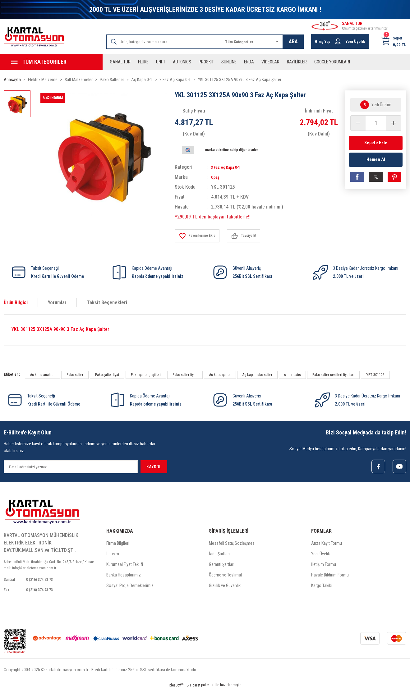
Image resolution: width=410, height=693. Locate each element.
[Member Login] (338, 41)
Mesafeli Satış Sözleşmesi (232, 544)
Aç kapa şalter (220, 375)
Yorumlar (57, 302)
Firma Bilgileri (117, 544)
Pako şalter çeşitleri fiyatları (333, 375)
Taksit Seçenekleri (107, 302)
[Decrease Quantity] (358, 123)
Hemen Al (376, 162)
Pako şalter (75, 375)
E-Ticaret (193, 688)
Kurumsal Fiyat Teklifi (124, 565)
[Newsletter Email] (71, 466)
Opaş (216, 177)
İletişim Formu (323, 565)
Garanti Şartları (221, 565)
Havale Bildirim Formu (330, 576)
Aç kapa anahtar (42, 375)
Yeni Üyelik (320, 555)
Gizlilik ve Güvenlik (225, 587)
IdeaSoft (176, 688)
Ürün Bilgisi (16, 302)
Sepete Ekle (375, 143)
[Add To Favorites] (200, 236)
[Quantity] (376, 123)
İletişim (112, 555)
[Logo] (34, 37)
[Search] (164, 41)
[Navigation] (51, 62)
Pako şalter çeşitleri (146, 375)
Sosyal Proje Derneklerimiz (130, 587)
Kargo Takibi (321, 587)
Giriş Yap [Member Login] (322, 41)
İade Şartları (219, 555)
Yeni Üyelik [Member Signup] (355, 41)
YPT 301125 (375, 375)
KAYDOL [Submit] (153, 466)
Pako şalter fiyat (107, 375)
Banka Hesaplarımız (123, 576)
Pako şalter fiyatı (185, 375)
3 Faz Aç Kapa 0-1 (229, 167)
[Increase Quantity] (393, 123)
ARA (293, 41)
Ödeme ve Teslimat (225, 576)
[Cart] (393, 41)
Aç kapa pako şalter (257, 375)
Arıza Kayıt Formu (326, 544)
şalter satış (292, 375)
